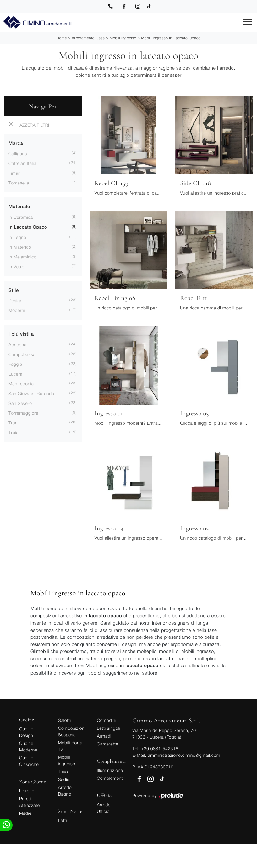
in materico (19, 247)
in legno (17, 237)
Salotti (64, 720)
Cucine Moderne (28, 746)
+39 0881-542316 (159, 748)
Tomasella (18, 182)
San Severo (20, 403)
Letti (62, 820)
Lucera (15, 374)
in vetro (16, 266)
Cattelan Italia (22, 163)
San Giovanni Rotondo (31, 393)
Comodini (106, 720)
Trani (13, 422)
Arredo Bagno (65, 790)
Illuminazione (110, 770)
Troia (13, 432)
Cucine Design (26, 732)
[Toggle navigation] (247, 22)
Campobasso (22, 354)
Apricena (17, 344)
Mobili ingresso (123, 38)
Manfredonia (21, 383)
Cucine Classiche (29, 761)
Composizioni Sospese (71, 731)
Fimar (14, 173)
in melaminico (22, 256)
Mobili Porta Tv (70, 746)
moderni (16, 310)
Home (61, 38)
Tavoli (64, 771)
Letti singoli (108, 728)
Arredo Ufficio (104, 808)
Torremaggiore (23, 413)
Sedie (63, 779)
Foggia (15, 364)
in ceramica (20, 217)
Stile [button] (13, 290)
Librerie (26, 790)
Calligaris (17, 153)
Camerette (107, 743)
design (15, 300)
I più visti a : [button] (22, 334)
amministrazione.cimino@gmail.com (184, 755)
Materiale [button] (19, 206)
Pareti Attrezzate (29, 802)
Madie (25, 813)
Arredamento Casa (88, 38)
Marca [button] (15, 143)
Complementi (110, 778)
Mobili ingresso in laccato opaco (170, 38)
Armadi (104, 736)
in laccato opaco (27, 227)
